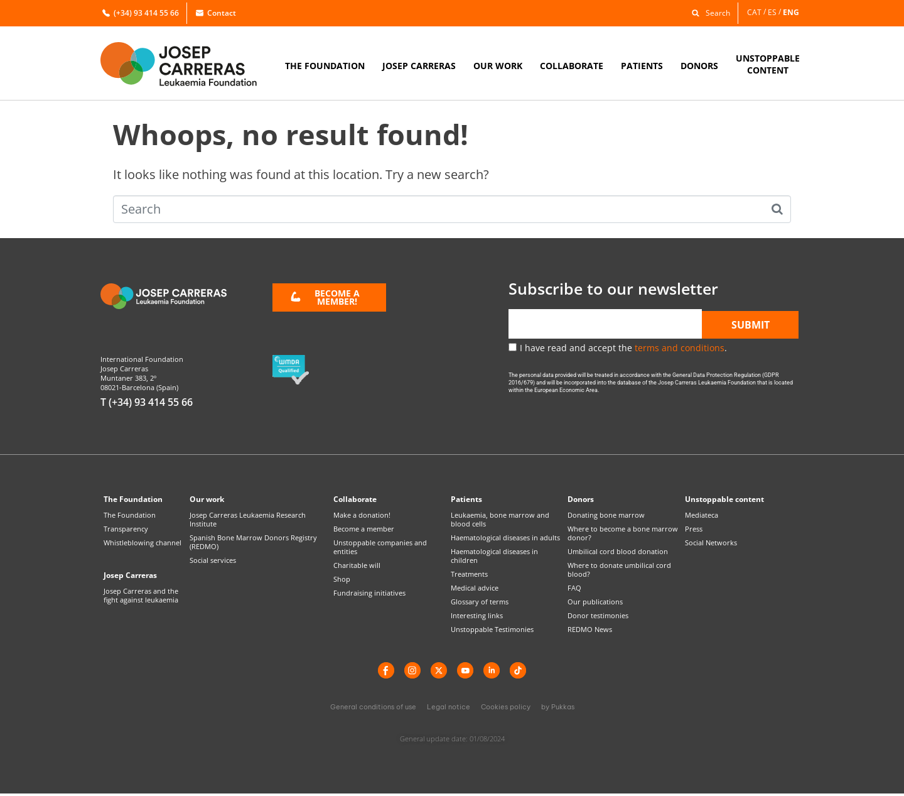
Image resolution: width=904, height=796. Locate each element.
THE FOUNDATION (325, 66)
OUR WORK (497, 66)
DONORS (699, 66)
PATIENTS (642, 66)
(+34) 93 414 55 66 (140, 13)
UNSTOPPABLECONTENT (768, 64)
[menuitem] (757, 12)
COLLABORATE (571, 66)
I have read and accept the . (623, 348)
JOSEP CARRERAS (419, 66)
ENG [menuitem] (791, 11)
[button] (708, 12)
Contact (216, 13)
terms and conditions (679, 348)
